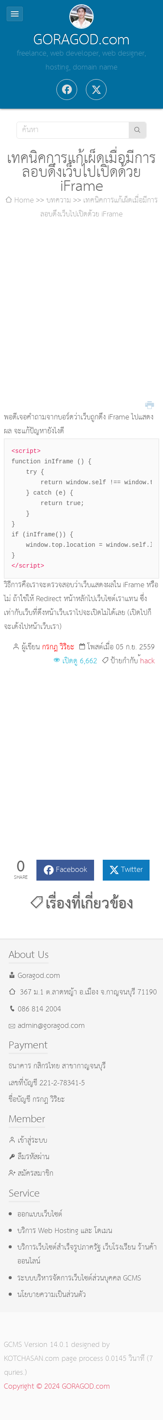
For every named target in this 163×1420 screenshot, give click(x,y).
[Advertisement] (81, 316)
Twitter (132, 870)
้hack (147, 661)
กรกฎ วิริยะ (58, 647)
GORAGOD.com (81, 40)
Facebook (71, 870)
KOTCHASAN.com (31, 1359)
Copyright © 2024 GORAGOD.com (57, 1386)
